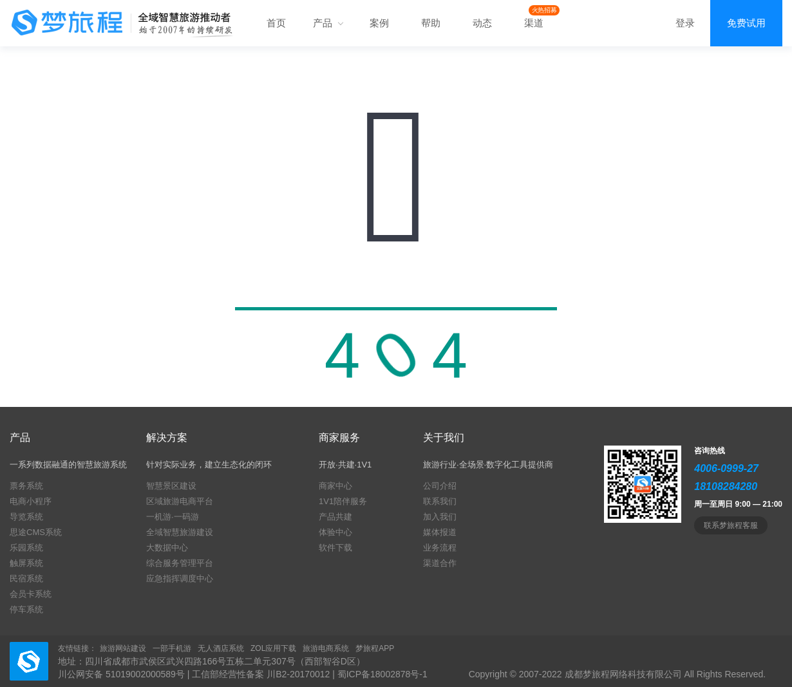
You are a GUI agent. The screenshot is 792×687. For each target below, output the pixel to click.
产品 (328, 22)
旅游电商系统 (326, 648)
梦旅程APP (374, 648)
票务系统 (26, 486)
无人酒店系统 (221, 648)
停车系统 (26, 609)
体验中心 (335, 532)
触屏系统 (26, 563)
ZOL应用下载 (273, 648)
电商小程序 (31, 501)
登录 (685, 22)
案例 (379, 22)
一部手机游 (172, 648)
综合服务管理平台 (179, 563)
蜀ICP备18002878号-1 (382, 674)
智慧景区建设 (171, 486)
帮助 (430, 22)
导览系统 (26, 517)
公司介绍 (440, 486)
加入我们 (440, 517)
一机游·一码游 (172, 517)
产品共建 (335, 517)
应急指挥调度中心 (179, 578)
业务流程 (440, 547)
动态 (482, 22)
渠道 (533, 22)
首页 (276, 22)
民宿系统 (26, 578)
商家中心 (335, 486)
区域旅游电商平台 (179, 501)
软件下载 (335, 547)
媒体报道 (440, 532)
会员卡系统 (31, 594)
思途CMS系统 (36, 532)
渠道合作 (440, 563)
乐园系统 (26, 547)
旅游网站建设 (123, 648)
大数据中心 (167, 547)
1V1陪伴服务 (343, 501)
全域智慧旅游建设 (179, 532)
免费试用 (746, 22)
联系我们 (440, 501)
